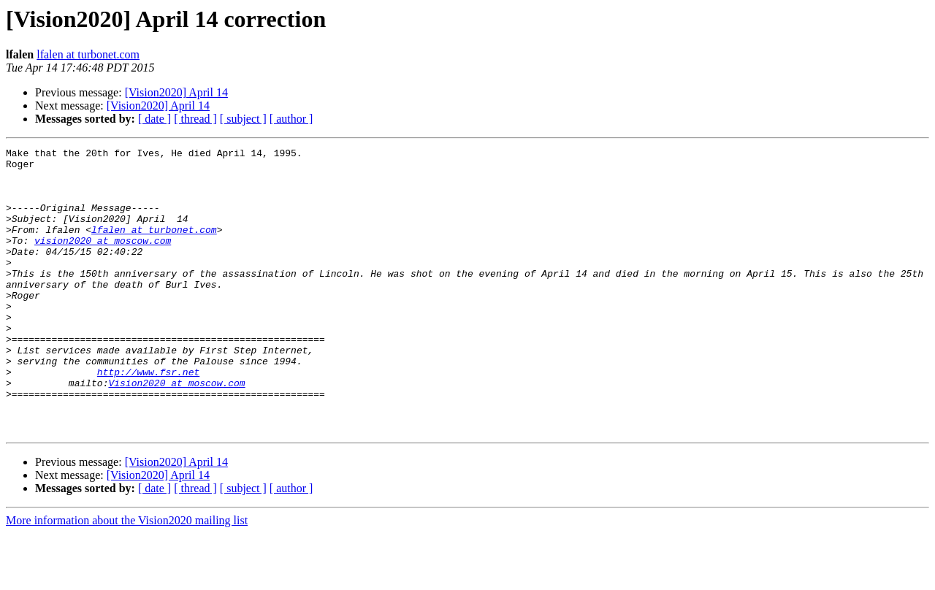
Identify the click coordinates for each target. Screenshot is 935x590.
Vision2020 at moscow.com (176, 430)
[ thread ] (195, 118)
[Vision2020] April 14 (176, 92)
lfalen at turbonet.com (88, 54)
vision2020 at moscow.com (102, 260)
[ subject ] (243, 118)
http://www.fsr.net (148, 417)
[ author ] (291, 118)
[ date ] (154, 118)
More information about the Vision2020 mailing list (127, 577)
